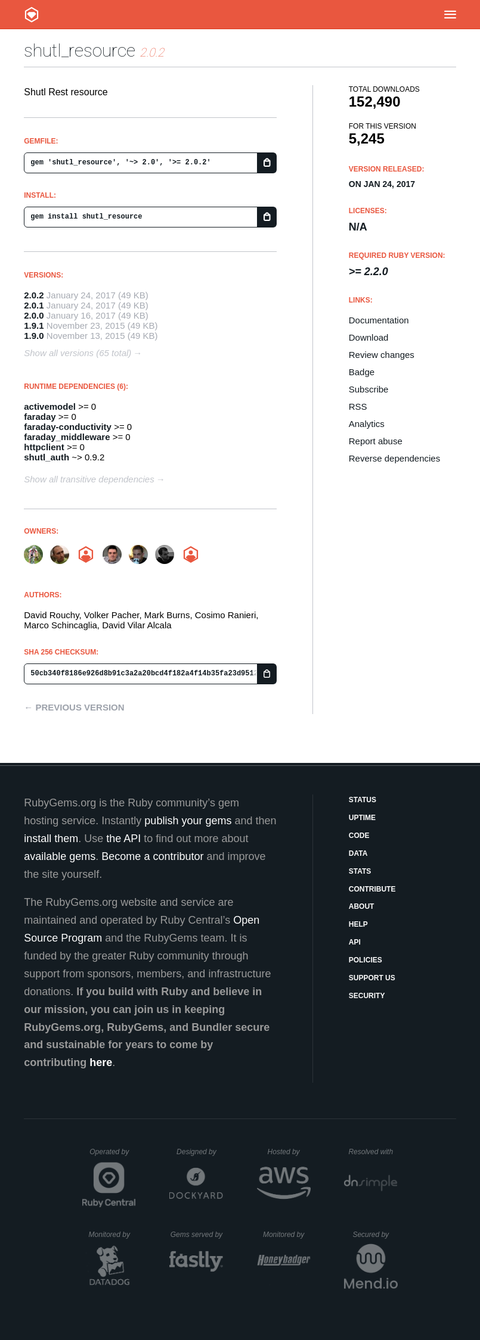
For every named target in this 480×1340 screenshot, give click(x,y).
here (100, 1062)
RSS (358, 406)
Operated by (112, 1156)
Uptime (362, 818)
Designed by (199, 1152)
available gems (59, 856)
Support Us (372, 978)
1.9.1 (34, 325)
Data (358, 853)
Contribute (372, 889)
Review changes (381, 355)
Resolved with (372, 1152)
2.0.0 (34, 315)
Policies (365, 960)
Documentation (379, 320)
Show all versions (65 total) (77, 353)
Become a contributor (152, 856)
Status (362, 800)
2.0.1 (34, 305)
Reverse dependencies (394, 458)
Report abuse (375, 441)
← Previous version (74, 707)
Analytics (367, 424)
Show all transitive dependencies (89, 479)
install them (51, 838)
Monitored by (113, 1234)
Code (359, 835)
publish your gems (187, 821)
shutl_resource (79, 50)
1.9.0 (34, 336)
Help (358, 924)
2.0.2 (34, 295)
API (355, 942)
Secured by (374, 1234)
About (361, 906)
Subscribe (369, 389)
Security (367, 996)
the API (123, 838)
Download (369, 337)
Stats (360, 871)
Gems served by (197, 1234)
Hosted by (289, 1152)
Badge (361, 372)
